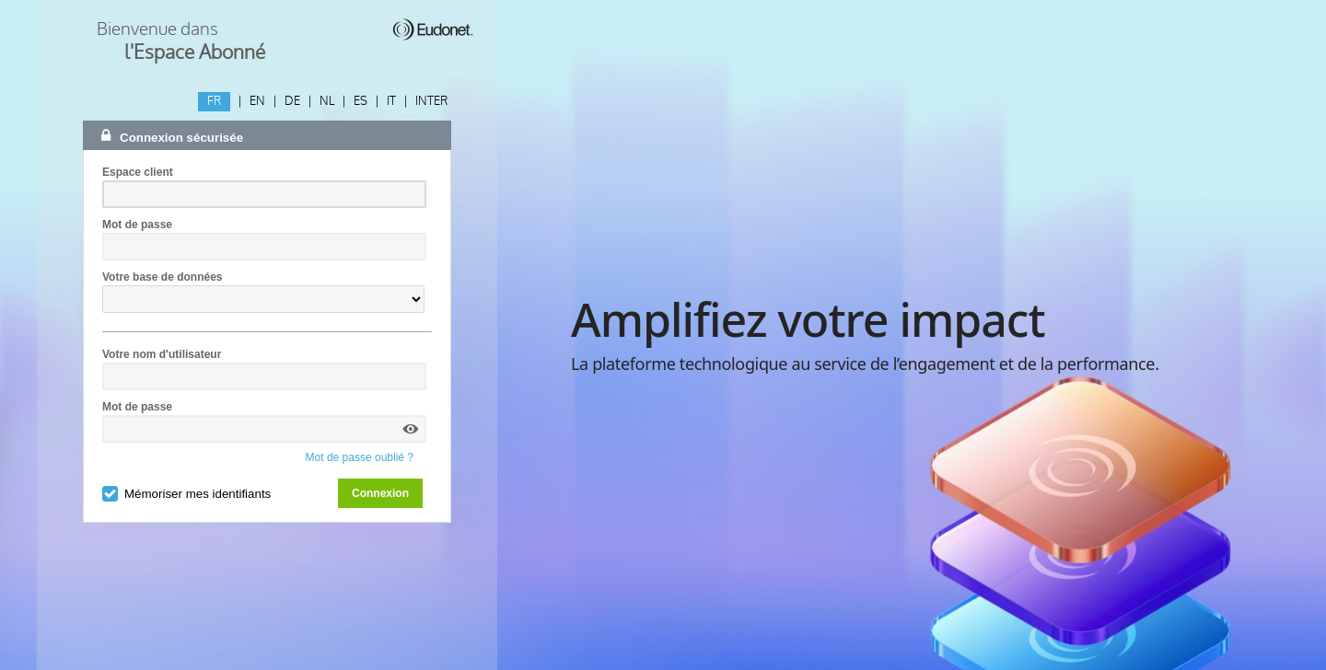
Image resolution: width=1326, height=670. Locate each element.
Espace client (137, 172)
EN (257, 101)
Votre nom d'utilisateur (161, 354)
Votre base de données (162, 277)
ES (360, 101)
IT (391, 101)
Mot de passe (137, 224)
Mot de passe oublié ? (359, 457)
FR (214, 101)
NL (327, 101)
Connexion (380, 493)
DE (292, 101)
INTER (431, 101)
